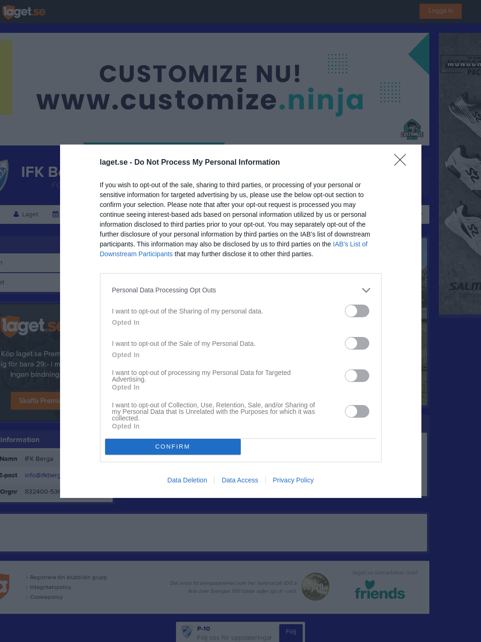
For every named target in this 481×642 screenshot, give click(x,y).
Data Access (239, 480)
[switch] (357, 311)
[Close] (403, 163)
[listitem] (240, 290)
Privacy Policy (293, 480)
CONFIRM (173, 446)
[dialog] (240, 321)
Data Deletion (187, 480)
